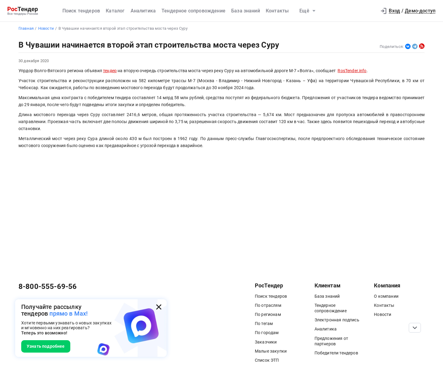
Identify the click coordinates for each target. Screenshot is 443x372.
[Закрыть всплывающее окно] (158, 307)
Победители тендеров (336, 352)
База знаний (245, 11)
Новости (382, 314)
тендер (110, 70)
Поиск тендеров (81, 11)
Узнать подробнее (46, 346)
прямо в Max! (68, 313)
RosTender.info (352, 70)
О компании (386, 296)
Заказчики (266, 342)
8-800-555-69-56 (47, 286)
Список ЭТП (267, 360)
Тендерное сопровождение (193, 11)
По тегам (264, 323)
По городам (267, 332)
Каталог (115, 11)
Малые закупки (271, 351)
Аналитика (143, 11)
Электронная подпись (337, 319)
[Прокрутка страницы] (415, 328)
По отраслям (268, 305)
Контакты (277, 11)
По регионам (268, 314)
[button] (369, 11)
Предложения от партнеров (331, 341)
